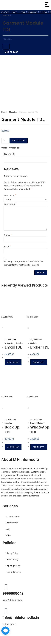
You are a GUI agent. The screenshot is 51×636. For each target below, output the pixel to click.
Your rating (10, 150)
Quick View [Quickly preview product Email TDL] (7, 272)
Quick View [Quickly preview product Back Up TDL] (7, 352)
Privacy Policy (11, 508)
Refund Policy (11, 514)
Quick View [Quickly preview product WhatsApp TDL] (32, 352)
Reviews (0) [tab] (9, 109)
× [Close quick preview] (0, 624)
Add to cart (11, 52)
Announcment (12, 471)
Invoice (15, 12)
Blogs (8, 490)
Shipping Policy (12, 521)
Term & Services (13, 527)
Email (7, 201)
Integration (32, 12)
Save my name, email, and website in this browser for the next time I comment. (23, 218)
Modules (43, 12)
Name (7, 190)
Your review (10, 159)
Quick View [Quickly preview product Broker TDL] (32, 272)
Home (4, 67)
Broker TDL (39, 302)
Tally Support (11, 478)
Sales (23, 12)
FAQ (7, 484)
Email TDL (13, 302)
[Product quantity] (6, 46)
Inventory (5, 12)
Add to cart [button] (13, 317)
